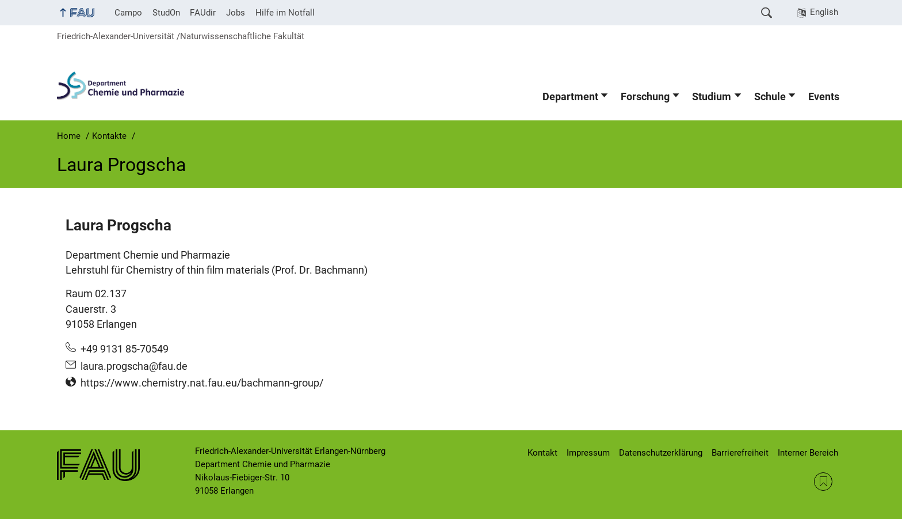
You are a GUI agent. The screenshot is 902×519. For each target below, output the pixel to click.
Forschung (645, 97)
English (824, 12)
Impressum (588, 453)
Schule (770, 97)
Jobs (235, 12)
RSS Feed (823, 481)
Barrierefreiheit (740, 453)
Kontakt (542, 453)
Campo (128, 12)
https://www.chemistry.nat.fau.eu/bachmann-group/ (202, 383)
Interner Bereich (808, 453)
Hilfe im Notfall (285, 12)
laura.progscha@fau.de (134, 366)
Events (823, 97)
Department (570, 97)
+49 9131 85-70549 (125, 349)
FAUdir (203, 12)
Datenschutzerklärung (660, 453)
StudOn (166, 12)
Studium (711, 97)
